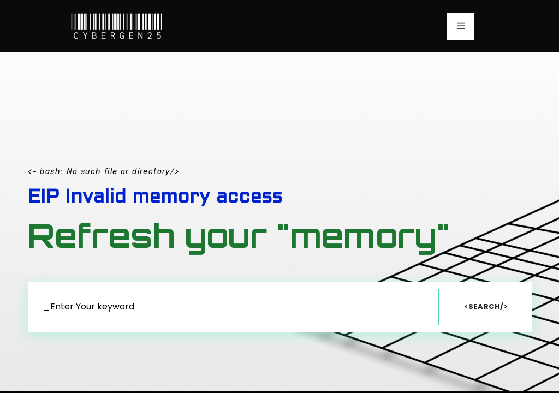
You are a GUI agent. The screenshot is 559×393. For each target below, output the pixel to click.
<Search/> (486, 306)
